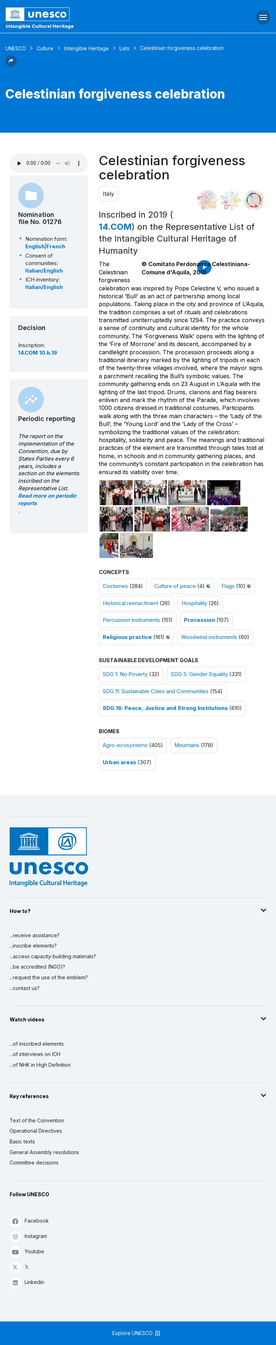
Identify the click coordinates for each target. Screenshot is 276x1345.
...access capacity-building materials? (53, 956)
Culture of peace (175, 586)
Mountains (186, 745)
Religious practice (127, 637)
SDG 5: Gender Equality (199, 674)
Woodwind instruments (209, 637)
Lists (124, 48)
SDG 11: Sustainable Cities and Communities (156, 691)
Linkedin (27, 1282)
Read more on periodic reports (47, 500)
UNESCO (15, 48)
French (55, 246)
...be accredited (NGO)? (37, 967)
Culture (45, 48)
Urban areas (119, 762)
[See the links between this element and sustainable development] (254, 200)
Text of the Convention (37, 1120)
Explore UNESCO (136, 1333)
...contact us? (25, 988)
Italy (108, 193)
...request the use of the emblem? (49, 977)
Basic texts (22, 1141)
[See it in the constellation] (207, 200)
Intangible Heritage (86, 48)
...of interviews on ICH (35, 1054)
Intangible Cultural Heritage (40, 26)
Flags (228, 586)
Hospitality (194, 603)
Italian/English (44, 271)
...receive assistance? (35, 935)
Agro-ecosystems (125, 745)
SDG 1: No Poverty (125, 674)
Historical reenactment (130, 603)
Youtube (27, 1251)
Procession (199, 620)
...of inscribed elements (37, 1044)
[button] (11, 64)
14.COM (115, 227)
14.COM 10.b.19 (37, 353)
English (35, 246)
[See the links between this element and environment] (230, 200)
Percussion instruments (131, 620)
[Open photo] (116, 492)
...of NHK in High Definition (40, 1065)
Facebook (29, 1221)
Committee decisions (34, 1162)
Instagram (28, 1236)
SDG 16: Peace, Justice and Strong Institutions (165, 708)
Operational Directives (36, 1131)
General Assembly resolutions (44, 1152)
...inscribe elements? (33, 946)
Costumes (115, 586)
